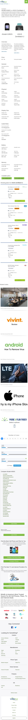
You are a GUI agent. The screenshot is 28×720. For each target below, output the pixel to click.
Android (3, 685)
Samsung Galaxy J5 (6, 508)
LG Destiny (5, 510)
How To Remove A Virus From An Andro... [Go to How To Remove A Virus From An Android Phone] (8, 359)
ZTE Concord (5, 494)
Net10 (16, 641)
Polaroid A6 (5, 500)
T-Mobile (17, 639)
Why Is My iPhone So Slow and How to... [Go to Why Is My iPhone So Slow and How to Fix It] (8, 409)
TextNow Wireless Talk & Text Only (13, 226)
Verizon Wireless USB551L (8, 483)
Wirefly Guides (14, 692)
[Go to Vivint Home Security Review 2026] (14, 322)
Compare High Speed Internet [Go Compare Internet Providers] (14, 587)
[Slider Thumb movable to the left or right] (7, 448)
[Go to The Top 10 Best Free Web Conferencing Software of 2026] (14, 297)
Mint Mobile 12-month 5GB (13, 187)
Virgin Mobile (4, 641)
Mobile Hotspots (4, 662)
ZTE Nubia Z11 (6, 514)
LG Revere (5, 499)
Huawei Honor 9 (6, 481)
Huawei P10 (5, 496)
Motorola (3, 653)
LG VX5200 (5, 507)
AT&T (16, 638)
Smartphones (4, 676)
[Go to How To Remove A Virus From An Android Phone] (14, 347)
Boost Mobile (18, 643)
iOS (2, 687)
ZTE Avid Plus (5, 502)
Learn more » (4, 51)
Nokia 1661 (5, 497)
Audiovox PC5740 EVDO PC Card (9, 480)
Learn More (14, 523)
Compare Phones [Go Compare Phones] (13, 561)
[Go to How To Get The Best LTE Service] (14, 373)
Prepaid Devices (18, 676)
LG (16, 652)
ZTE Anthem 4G (6, 478)
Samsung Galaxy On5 (7, 505)
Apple (2, 650)
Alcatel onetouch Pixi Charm (8, 491)
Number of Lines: (14, 435)
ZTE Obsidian (5, 513)
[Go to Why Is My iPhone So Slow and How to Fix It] (14, 398)
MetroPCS (3, 643)
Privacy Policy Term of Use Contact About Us (14, 709)
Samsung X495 (6, 516)
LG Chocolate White (6, 503)
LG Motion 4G (5, 490)
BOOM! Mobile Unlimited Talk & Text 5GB (13, 266)
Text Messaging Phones (20, 678)
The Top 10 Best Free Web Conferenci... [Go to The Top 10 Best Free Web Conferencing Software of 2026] (8, 308)
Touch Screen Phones (6, 678)
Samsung (3, 655)
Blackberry (17, 685)
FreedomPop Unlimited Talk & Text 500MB (14, 246)
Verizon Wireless (4, 638)
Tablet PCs (17, 662)
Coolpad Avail (5, 484)
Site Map (14, 715)
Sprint (2, 639)
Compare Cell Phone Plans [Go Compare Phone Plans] (14, 557)
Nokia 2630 (5, 487)
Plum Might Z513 (6, 493)
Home (14, 702)
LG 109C (4, 488)
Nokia (16, 653)
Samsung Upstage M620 (7, 475)
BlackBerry (17, 650)
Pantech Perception (6, 511)
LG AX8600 (5, 474)
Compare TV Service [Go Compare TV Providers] (14, 584)
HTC (2, 652)
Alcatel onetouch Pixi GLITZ (8, 477)
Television (17, 669)
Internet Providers (5, 669)
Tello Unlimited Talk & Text (13, 206)
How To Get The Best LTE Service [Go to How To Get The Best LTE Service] (6, 384)
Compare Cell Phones (4, 3)
